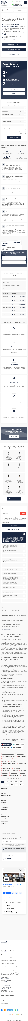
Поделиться (2, 1010)
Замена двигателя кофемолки (7, 121)
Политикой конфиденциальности (14, 845)
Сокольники (3, 823)
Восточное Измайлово (6, 795)
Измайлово (3, 802)
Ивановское (3, 800)
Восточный (3, 793)
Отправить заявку (14, 93)
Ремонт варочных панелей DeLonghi (9, 966)
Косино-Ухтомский (5, 805)
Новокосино (3, 811)
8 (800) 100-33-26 (5, 981)
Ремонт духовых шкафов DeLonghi (9, 960)
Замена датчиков (5, 107)
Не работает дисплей (7, 307)
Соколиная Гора (4, 821)
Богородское (4, 788)
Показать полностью (6, 629)
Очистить (23, 513)
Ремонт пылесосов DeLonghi (7, 963)
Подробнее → (22, 296)
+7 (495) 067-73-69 (17, 2)
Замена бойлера (5, 111)
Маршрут (7, 893)
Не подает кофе (6, 304)
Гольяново (3, 798)
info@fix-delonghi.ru (5, 985)
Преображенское (5, 816)
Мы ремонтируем (6, 10)
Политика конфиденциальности (14, 1020)
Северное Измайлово (6, 818)
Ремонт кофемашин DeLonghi (7, 957)
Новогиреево (4, 809)
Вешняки (3, 791)
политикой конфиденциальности (19, 264)
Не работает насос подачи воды (6, 300)
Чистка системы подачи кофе (7, 114)
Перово (2, 814)
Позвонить (20, 10)
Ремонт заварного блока (6, 124)
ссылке (6, 951)
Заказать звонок (14, 436)
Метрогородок (4, 807)
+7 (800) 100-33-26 (17, 4)
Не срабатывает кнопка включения (7, 314)
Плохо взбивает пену (7, 310)
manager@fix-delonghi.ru (6, 988)
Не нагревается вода (6, 296)
